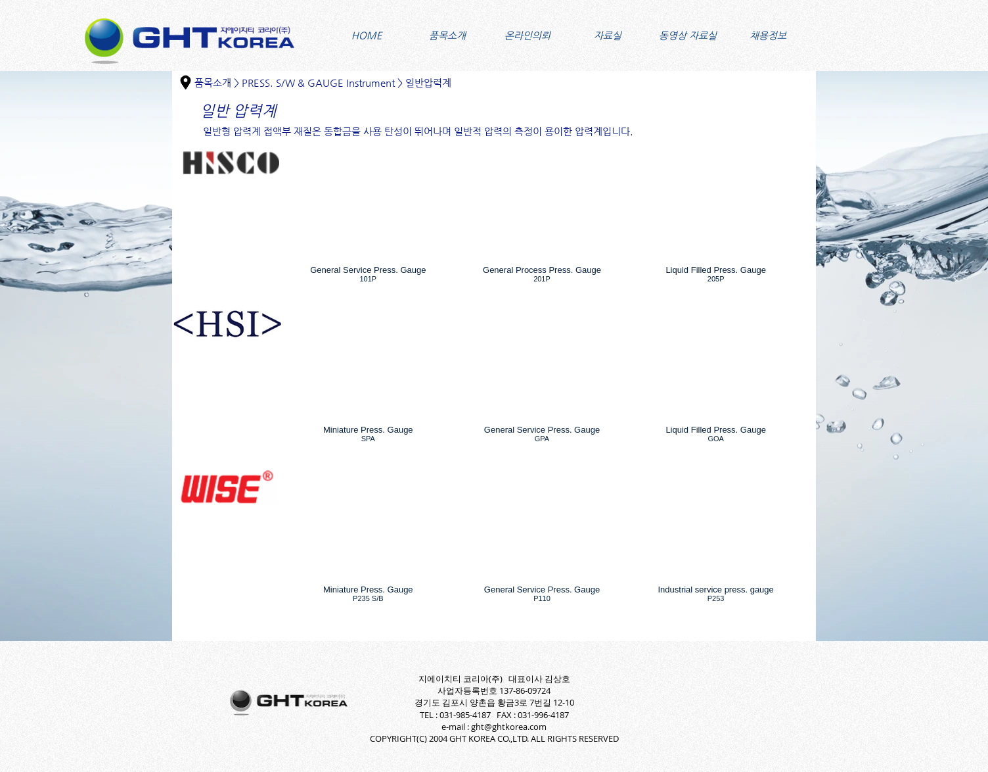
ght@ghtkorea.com (509, 727)
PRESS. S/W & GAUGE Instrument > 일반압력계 (346, 82)
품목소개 (212, 82)
